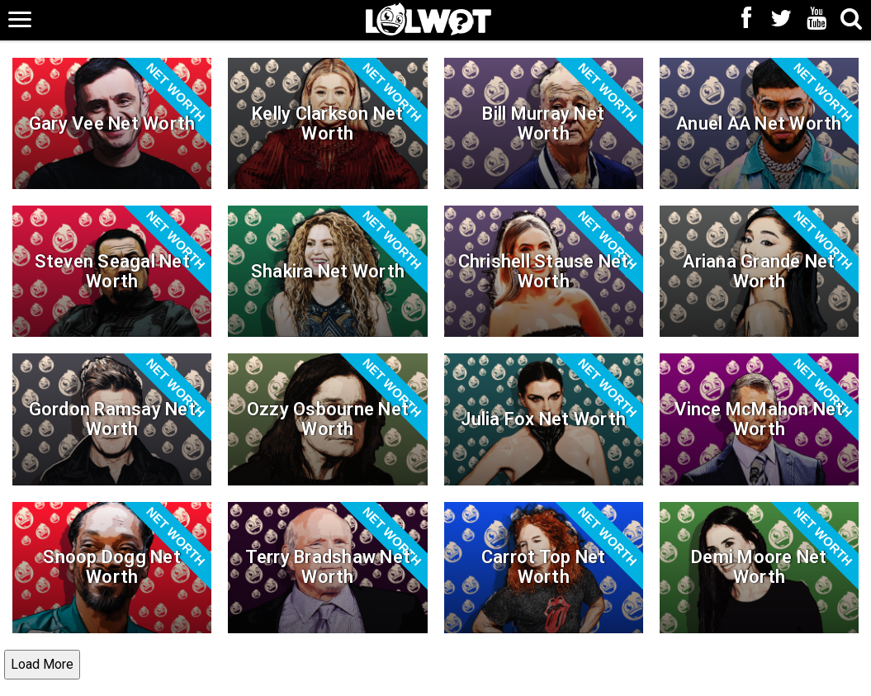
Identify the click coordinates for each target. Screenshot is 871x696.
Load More (42, 664)
